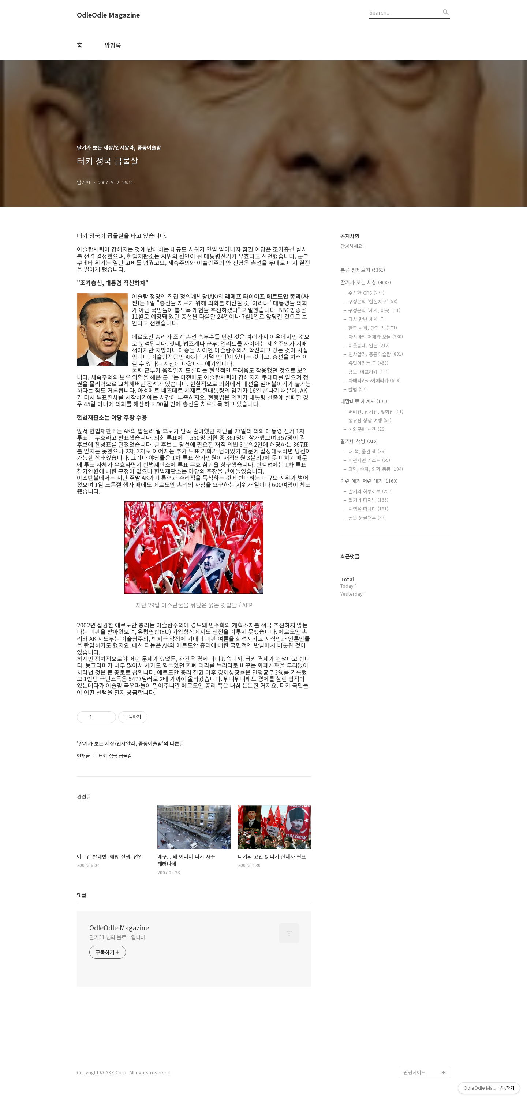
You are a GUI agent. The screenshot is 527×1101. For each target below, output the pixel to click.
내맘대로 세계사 (363, 401)
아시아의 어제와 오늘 (375, 336)
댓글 (81, 894)
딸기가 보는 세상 (365, 282)
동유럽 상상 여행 (370, 420)
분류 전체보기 (362, 270)
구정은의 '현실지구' (372, 301)
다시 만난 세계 (366, 319)
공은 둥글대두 (367, 517)
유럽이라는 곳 (368, 362)
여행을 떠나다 (368, 508)
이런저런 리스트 (369, 460)
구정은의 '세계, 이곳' (374, 310)
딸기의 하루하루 (370, 491)
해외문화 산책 (367, 429)
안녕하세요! (352, 245)
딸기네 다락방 (368, 500)
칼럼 (357, 389)
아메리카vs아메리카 (374, 380)
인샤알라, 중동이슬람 (375, 354)
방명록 (113, 45)
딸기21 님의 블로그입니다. (118, 937)
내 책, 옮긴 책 (367, 451)
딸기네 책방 (359, 441)
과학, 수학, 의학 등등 (375, 468)
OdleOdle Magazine (108, 15)
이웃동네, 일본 (369, 345)
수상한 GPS (366, 292)
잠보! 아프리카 (369, 371)
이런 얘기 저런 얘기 (368, 480)
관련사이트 (415, 1072)
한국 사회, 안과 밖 (372, 327)
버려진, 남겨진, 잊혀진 (375, 411)
